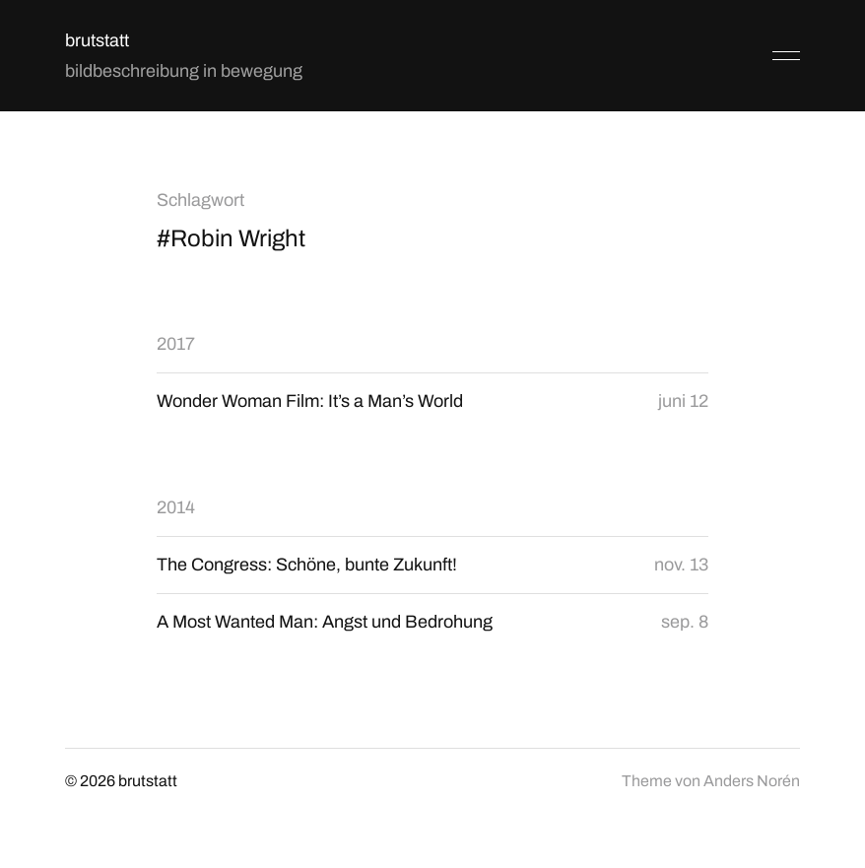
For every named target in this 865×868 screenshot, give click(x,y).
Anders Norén (751, 780)
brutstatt (97, 40)
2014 (176, 507)
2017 (176, 344)
